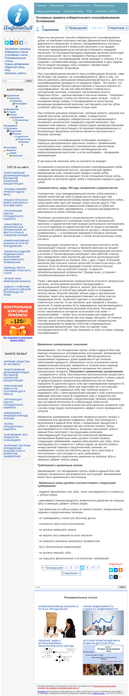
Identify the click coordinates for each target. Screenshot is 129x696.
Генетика (17, 101)
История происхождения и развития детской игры (101, 642)
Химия (12, 153)
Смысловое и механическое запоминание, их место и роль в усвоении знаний (15, 230)
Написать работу (15, 73)
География (21, 103)
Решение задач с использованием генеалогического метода (56, 643)
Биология (14, 98)
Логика (13, 114)
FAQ (7, 70)
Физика (25, 142)
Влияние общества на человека (17, 363)
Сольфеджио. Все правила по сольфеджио (15, 437)
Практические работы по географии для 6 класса (14, 390)
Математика (22, 120)
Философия (10, 147)
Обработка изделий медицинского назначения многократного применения (17, 257)
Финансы (11, 150)
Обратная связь (15, 67)
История (11, 112)
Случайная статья (16, 55)
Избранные (57, 5)
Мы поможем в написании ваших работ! (17, 339)
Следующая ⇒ (117, 27)
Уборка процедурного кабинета (13, 427)
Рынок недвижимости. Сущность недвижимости (100, 607)
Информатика (11, 109)
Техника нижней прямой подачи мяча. (15, 192)
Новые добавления (17, 64)
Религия (16, 133)
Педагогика (15, 131)
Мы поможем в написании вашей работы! (62, 688)
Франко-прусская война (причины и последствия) (16, 203)
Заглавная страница (18, 48)
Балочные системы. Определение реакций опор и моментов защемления (17, 451)
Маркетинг (18, 117)
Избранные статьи (16, 51)
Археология (12, 95)
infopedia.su (42, 691)
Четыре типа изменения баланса (17, 280)
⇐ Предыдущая (76, 27)
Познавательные (104, 5)
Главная (41, 5)
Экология (17, 155)
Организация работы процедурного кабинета (13, 214)
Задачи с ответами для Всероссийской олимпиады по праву (17, 290)
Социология (21, 136)
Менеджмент (11, 125)
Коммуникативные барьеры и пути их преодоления (16, 243)
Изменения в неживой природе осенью (16, 416)
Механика (11, 128)
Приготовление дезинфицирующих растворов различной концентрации (17, 178)
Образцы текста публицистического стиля (17, 270)
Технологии (24, 139)
